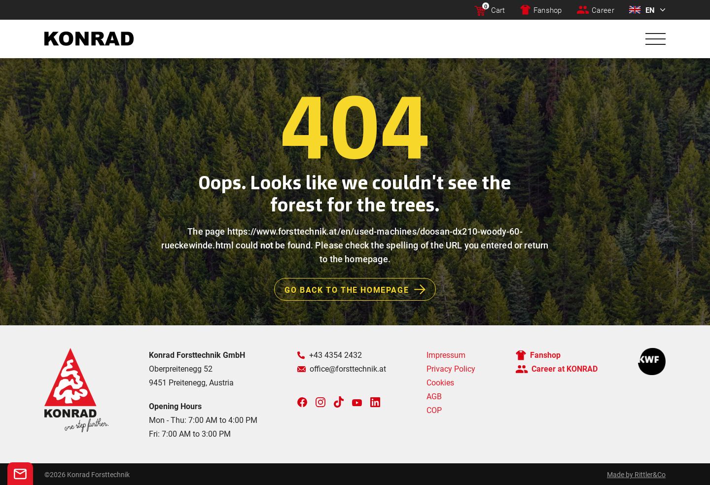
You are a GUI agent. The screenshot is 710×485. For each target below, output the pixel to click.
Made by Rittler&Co (636, 474)
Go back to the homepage (359, 289)
